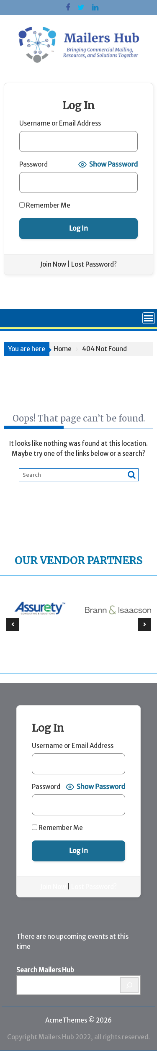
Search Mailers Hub (45, 970)
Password (33, 164)
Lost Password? (94, 264)
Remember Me (44, 205)
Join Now (53, 264)
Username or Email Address (60, 123)
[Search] (129, 985)
